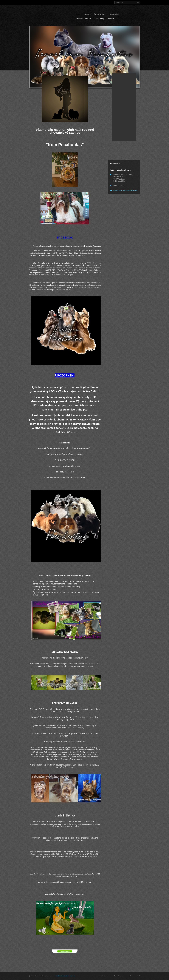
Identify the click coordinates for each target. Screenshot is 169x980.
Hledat (138, 2)
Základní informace (83, 19)
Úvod (78, 14)
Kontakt (111, 19)
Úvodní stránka (103, 976)
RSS (130, 976)
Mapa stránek (118, 976)
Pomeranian (114, 14)
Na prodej (100, 19)
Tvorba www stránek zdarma (65, 976)
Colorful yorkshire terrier (94, 14)
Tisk (138, 976)
